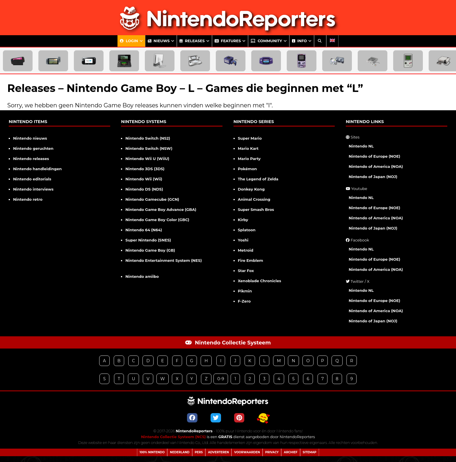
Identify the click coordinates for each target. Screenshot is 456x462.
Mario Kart (248, 148)
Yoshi (243, 240)
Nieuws (159, 41)
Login (129, 41)
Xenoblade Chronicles (259, 280)
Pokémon (247, 168)
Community (266, 41)
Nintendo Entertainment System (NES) (163, 260)
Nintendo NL (361, 146)
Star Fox (246, 270)
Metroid (245, 250)
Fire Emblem (250, 260)
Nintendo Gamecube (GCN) (152, 199)
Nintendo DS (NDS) (144, 189)
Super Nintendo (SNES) (148, 240)
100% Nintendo (152, 452)
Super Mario (250, 138)
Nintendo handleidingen (37, 168)
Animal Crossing (254, 199)
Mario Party (249, 158)
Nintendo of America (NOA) (376, 166)
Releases (192, 41)
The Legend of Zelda (258, 179)
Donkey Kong (251, 189)
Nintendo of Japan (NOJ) (373, 176)
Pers (199, 452)
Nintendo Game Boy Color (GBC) (157, 219)
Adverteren (218, 452)
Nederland (179, 452)
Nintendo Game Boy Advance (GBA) (160, 209)
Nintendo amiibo (142, 276)
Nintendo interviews (33, 189)
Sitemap (309, 452)
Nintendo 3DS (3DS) (144, 168)
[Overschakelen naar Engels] (332, 41)
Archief (291, 452)
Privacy (272, 452)
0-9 (220, 378)
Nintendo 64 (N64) (143, 230)
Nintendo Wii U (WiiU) (147, 158)
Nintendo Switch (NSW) (148, 148)
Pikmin (245, 291)
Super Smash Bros (256, 209)
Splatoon (247, 230)
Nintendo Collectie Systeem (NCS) (173, 437)
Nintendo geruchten (33, 148)
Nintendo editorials (32, 179)
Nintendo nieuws (30, 138)
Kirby (243, 219)
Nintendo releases (31, 158)
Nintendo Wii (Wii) (143, 179)
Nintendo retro (27, 199)
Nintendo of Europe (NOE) (374, 156)
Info (299, 41)
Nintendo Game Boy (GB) (150, 250)
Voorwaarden (247, 452)
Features (228, 41)
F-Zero (244, 301)
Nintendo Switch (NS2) (147, 138)
